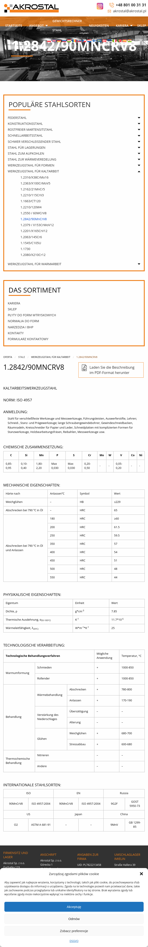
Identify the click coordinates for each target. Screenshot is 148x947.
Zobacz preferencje (74, 931)
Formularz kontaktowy (28, 339)
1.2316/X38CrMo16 (34, 177)
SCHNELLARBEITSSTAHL (25, 135)
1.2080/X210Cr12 (33, 255)
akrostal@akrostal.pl (129, 11)
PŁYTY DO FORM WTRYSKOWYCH (32, 315)
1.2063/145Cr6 (31, 237)
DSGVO (74, 941)
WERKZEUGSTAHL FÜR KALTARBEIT (33, 171)
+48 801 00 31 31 (131, 4)
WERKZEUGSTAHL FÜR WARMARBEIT (34, 264)
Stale (21, 357)
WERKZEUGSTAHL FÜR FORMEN (31, 165)
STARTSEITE (13, 25)
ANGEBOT (36, 25)
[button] (141, 874)
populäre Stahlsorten (50, 104)
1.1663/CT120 (30, 201)
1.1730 (25, 249)
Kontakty (16, 333)
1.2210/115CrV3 (32, 195)
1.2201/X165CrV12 (33, 231)
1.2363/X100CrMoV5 (35, 183)
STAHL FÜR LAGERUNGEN (26, 147)
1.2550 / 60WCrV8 (33, 213)
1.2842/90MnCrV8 (33, 219)
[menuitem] (14, 26)
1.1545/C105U (30, 243)
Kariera (122, 25)
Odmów (74, 919)
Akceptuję (74, 907)
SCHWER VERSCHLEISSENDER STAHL (34, 141)
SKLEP (12, 309)
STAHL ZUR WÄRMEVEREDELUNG (32, 159)
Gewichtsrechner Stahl (67, 25)
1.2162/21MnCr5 (32, 189)
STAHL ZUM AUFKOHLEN (26, 153)
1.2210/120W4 (30, 207)
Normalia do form (23, 321)
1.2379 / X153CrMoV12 (37, 225)
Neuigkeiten (99, 25)
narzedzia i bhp (20, 327)
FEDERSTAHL (17, 118)
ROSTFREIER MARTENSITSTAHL (30, 129)
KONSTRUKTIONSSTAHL (25, 124)
